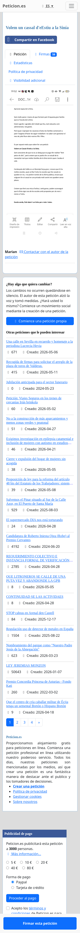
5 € (13, 874)
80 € (30, 880)
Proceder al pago (22, 910)
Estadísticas (20, 63)
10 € (28, 874)
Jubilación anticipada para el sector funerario (36, 394)
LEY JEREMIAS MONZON (26, 678)
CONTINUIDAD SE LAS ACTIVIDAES (34, 609)
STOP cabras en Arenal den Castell (30, 625)
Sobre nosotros (25, 814)
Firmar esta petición (40, 276)
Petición (17, 54)
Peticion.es (14, 6)
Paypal (21, 894)
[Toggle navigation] (71, 6)
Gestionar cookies (27, 809)
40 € (14, 880)
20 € (44, 874)
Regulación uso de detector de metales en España (39, 641)
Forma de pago (18, 889)
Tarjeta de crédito (30, 900)
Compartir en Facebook (29, 40)
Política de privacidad (26, 71)
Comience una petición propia (40, 333)
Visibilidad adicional (27, 80)
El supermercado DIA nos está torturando (34, 532)
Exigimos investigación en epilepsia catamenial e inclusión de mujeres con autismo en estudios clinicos (39, 455)
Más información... (23, 866)
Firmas (45, 54)
